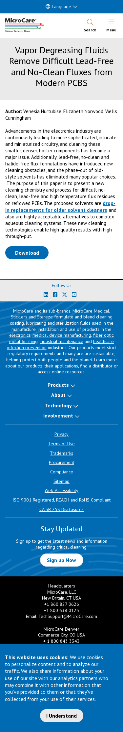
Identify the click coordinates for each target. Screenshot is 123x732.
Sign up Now (61, 560)
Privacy (61, 434)
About (58, 395)
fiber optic (103, 335)
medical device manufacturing (61, 335)
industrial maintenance (61, 341)
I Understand (61, 715)
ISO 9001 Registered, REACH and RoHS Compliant (61, 500)
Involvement (58, 415)
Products (58, 385)
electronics (20, 335)
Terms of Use (61, 444)
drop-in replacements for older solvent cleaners (60, 206)
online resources (68, 372)
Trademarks (61, 453)
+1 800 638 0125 (61, 610)
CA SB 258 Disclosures (61, 509)
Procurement (61, 462)
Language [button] (58, 6)
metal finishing (23, 341)
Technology (58, 405)
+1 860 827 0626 (61, 604)
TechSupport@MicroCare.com (67, 616)
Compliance (61, 472)
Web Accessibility (61, 490)
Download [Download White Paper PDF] (32, 252)
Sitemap (61, 481)
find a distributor (96, 366)
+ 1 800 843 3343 (61, 641)
